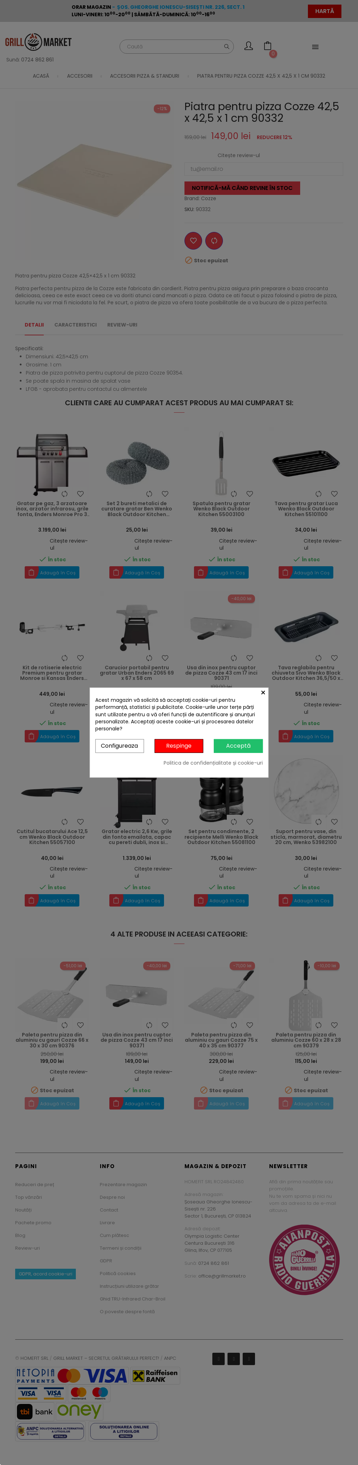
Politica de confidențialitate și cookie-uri (213, 762)
